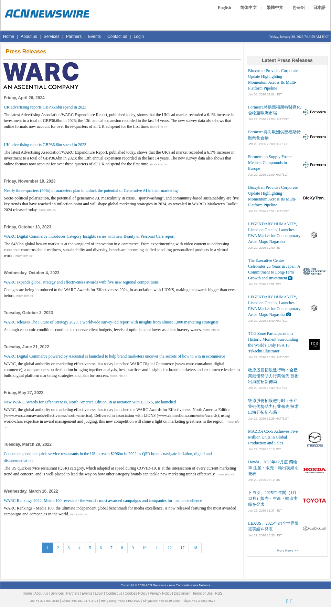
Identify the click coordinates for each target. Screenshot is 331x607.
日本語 (319, 7)
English (224, 7)
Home (8, 36)
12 (170, 547)
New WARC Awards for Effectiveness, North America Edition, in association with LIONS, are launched (90, 402)
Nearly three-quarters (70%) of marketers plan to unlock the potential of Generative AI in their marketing (91, 190)
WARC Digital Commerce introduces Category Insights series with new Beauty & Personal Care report (89, 236)
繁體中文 (275, 7)
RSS (218, 593)
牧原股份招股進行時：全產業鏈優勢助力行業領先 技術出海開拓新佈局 (273, 376)
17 (182, 547)
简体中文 (248, 7)
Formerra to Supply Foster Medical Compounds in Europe (270, 162)
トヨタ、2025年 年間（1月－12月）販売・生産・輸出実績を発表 (274, 498)
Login (139, 36)
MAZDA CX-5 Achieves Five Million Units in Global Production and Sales (273, 437)
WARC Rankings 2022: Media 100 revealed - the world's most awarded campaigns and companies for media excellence (103, 500)
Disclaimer (182, 593)
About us (29, 36)
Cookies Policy (136, 593)
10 (144, 547)
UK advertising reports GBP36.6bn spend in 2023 (45, 107)
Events (94, 36)
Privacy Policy (160, 593)
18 (195, 547)
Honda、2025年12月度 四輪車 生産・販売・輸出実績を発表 (273, 468)
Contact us (117, 36)
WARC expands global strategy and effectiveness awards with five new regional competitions (81, 282)
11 (157, 547)
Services (52, 36)
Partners (74, 36)
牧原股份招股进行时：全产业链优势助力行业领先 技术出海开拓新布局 (273, 406)
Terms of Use (202, 593)
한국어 (298, 7)
